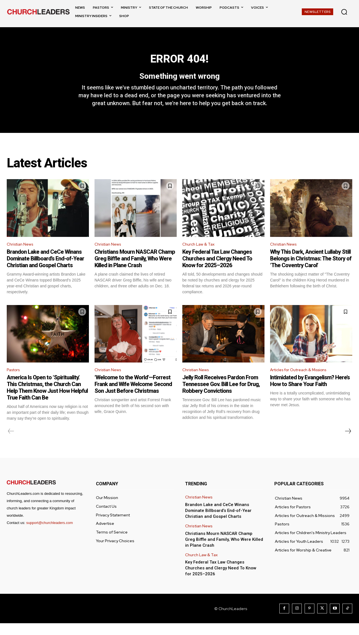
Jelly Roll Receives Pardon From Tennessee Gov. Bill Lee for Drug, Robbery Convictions (221, 396)
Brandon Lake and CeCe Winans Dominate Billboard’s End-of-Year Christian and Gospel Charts (45, 269)
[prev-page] (11, 443)
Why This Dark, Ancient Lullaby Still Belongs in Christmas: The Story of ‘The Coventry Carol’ (310, 269)
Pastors (15, 381)
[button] (344, 12)
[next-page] (347, 443)
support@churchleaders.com (49, 534)
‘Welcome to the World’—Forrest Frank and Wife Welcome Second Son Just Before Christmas (133, 396)
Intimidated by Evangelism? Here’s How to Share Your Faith (310, 392)
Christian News (22, 254)
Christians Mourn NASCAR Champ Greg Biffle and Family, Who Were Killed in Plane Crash (135, 269)
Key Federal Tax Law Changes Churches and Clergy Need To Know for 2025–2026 (217, 269)
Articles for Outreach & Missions (303, 381)
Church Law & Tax (199, 254)
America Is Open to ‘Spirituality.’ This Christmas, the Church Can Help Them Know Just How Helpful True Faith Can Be (47, 399)
